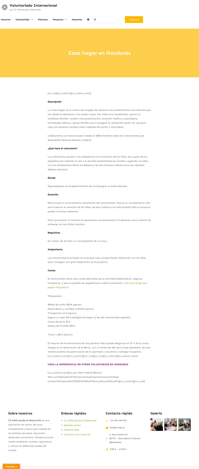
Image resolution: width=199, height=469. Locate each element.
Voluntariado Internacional (33, 5)
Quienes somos (72, 425)
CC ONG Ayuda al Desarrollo (80, 420)
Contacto (134, 19)
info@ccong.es (117, 427)
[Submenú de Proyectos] (66, 19)
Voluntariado (71, 429)
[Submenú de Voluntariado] (32, 19)
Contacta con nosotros (77, 434)
